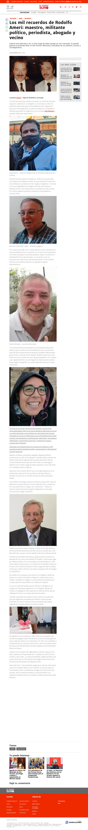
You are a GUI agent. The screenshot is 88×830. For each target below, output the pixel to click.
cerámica (34, 801)
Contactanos (61, 801)
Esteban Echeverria (17, 1)
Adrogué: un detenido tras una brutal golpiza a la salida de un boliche (66, 78)
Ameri (18, 98)
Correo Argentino (42, 12)
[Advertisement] (45, 691)
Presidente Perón (24, 810)
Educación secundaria (35, 807)
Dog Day (34, 811)
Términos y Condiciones (12, 819)
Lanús (8, 804)
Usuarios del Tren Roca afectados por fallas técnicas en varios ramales (67, 70)
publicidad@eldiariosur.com (30, 824)
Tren (67, 12)
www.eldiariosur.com (12, 823)
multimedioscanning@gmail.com (14, 824)
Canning (26, 1)
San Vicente (33, 1)
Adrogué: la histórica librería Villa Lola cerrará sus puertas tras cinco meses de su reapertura (66, 86)
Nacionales (10, 807)
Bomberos (50, 766)
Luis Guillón (33, 12)
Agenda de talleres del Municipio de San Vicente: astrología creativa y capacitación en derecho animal (17, 775)
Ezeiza (40, 1)
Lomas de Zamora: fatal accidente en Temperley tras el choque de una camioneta (66, 92)
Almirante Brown (48, 1)
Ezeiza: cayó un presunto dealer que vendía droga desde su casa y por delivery (67, 99)
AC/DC (34, 814)
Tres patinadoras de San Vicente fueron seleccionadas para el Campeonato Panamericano (35, 774)
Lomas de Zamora (60, 1)
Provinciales (22, 812)
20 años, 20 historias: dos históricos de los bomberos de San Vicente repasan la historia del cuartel (54, 774)
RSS (59, 803)
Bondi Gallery (36, 804)
